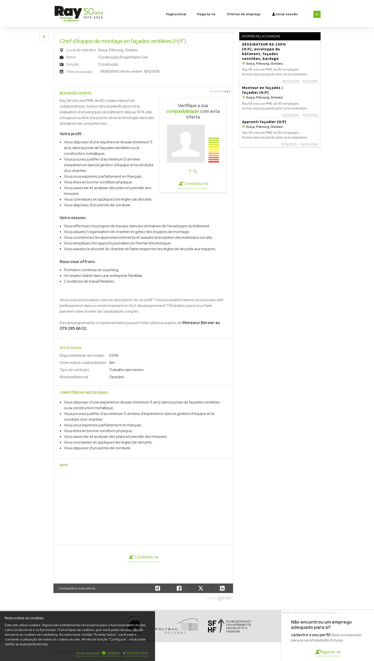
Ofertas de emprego (244, 14)
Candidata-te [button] (192, 183)
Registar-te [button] (328, 652)
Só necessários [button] (87, 653)
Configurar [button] (111, 653)
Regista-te (206, 14)
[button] (44, 37)
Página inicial (176, 14)
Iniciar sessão (285, 14)
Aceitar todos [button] (135, 653)
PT (317, 14)
